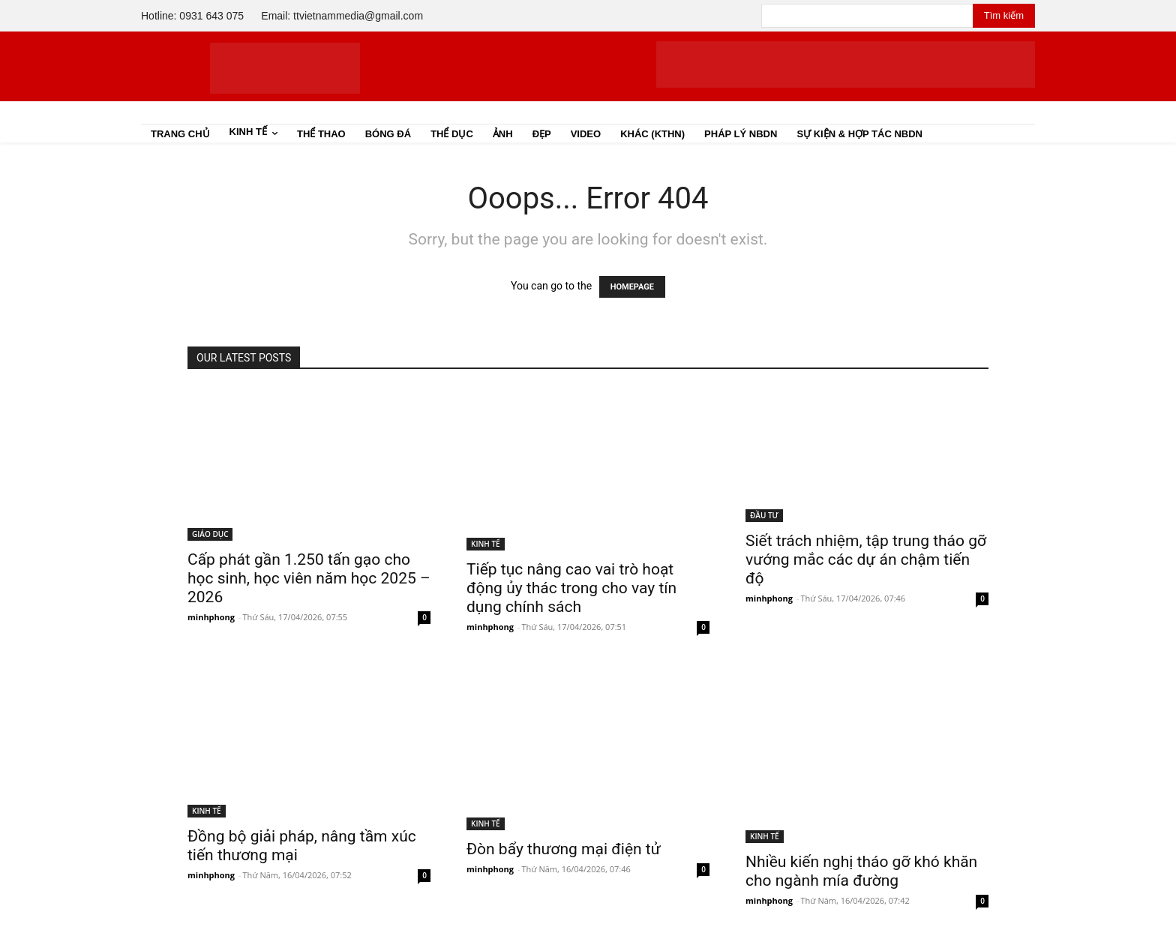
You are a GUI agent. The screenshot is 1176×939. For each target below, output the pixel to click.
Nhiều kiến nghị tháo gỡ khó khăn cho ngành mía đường (861, 871)
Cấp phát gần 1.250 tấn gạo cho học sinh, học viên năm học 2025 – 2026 (309, 578)
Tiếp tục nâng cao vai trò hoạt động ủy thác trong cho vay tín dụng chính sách (571, 588)
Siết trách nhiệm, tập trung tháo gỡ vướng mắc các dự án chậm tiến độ (866, 559)
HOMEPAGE (632, 287)
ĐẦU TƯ (764, 515)
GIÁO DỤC (210, 534)
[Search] (1004, 16)
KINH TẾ (485, 543)
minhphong (211, 616)
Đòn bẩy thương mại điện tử (563, 849)
